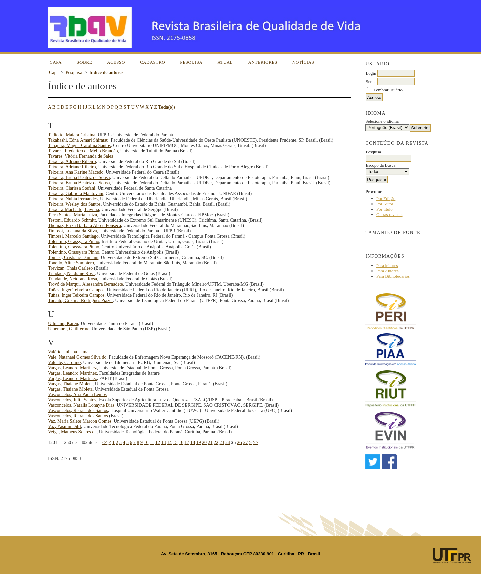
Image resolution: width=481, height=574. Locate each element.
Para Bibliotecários (393, 276)
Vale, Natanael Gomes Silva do (77, 357)
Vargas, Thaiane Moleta (70, 383)
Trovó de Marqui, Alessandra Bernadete (85, 284)
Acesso (116, 62)
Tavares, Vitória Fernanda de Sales (80, 156)
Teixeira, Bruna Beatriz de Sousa (79, 177)
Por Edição (385, 198)
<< (104, 442)
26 (239, 442)
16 (181, 442)
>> (255, 442)
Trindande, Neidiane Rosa (72, 278)
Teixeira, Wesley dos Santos (74, 204)
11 (152, 442)
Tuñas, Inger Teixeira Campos (76, 289)
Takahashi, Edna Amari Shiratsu (78, 140)
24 (227, 442)
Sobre (84, 62)
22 (216, 442)
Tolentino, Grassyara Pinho (73, 241)
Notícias (303, 62)
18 (192, 442)
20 (204, 442)
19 (198, 442)
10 (146, 442)
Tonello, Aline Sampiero (71, 262)
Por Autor (384, 203)
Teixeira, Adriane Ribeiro (72, 161)
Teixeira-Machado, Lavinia (73, 209)
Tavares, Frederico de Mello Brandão (83, 150)
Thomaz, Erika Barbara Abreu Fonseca (84, 225)
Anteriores (262, 62)
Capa (56, 62)
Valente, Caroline (64, 362)
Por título (384, 209)
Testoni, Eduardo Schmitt (72, 220)
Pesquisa (191, 62)
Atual (225, 62)
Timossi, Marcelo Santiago (73, 236)
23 (222, 442)
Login (371, 73)
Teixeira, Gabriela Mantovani (75, 193)
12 (157, 442)
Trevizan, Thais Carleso (70, 268)
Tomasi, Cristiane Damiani (73, 257)
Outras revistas (389, 214)
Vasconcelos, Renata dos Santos (78, 410)
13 (163, 442)
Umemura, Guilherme (68, 328)
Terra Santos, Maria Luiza (72, 214)
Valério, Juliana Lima (68, 351)
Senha (371, 81)
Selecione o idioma (382, 121)
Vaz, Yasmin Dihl (64, 426)
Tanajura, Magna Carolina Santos (79, 145)
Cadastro (152, 62)
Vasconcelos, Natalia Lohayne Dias (81, 405)
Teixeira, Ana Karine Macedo (75, 172)
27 (245, 442)
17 (187, 442)
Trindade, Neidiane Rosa (71, 273)
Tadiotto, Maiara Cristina (71, 134)
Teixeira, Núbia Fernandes (73, 198)
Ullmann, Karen (63, 323)
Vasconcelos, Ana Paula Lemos (77, 394)
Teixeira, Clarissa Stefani (71, 188)
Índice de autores (106, 72)
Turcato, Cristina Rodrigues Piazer (80, 300)
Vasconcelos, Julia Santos (72, 399)
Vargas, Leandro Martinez (72, 367)
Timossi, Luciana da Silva (72, 230)
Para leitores (387, 265)
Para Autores (387, 270)
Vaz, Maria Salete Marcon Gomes (79, 421)
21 (210, 442)
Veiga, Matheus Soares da (72, 431)
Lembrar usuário (388, 89)
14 (169, 442)
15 (175, 442)
